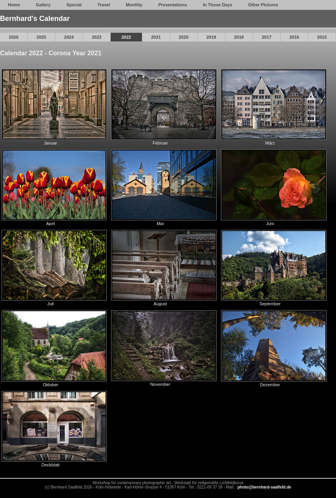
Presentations (172, 4)
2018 (239, 37)
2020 (183, 37)
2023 (96, 37)
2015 (322, 37)
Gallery (43, 4)
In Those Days (217, 4)
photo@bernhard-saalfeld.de (264, 487)
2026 (13, 37)
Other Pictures (263, 4)
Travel (103, 4)
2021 (155, 37)
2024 (69, 37)
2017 (266, 37)
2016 (294, 37)
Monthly (134, 4)
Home (14, 4)
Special (74, 4)
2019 (211, 37)
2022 (126, 37)
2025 (41, 37)
